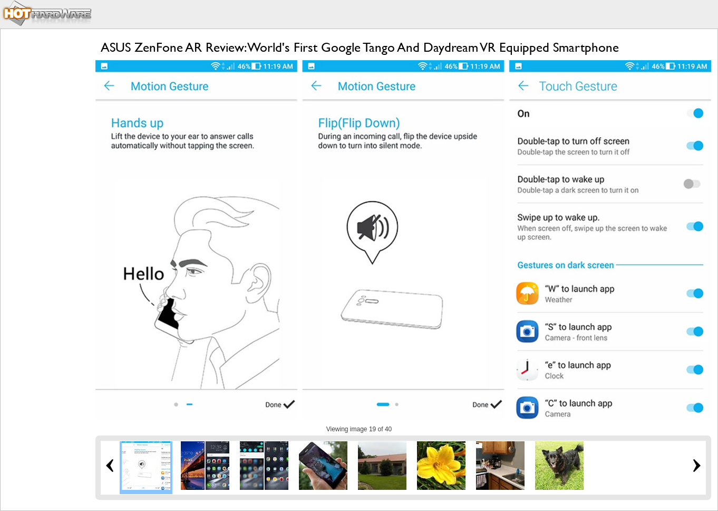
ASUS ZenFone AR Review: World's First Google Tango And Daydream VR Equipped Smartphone (360, 47)
